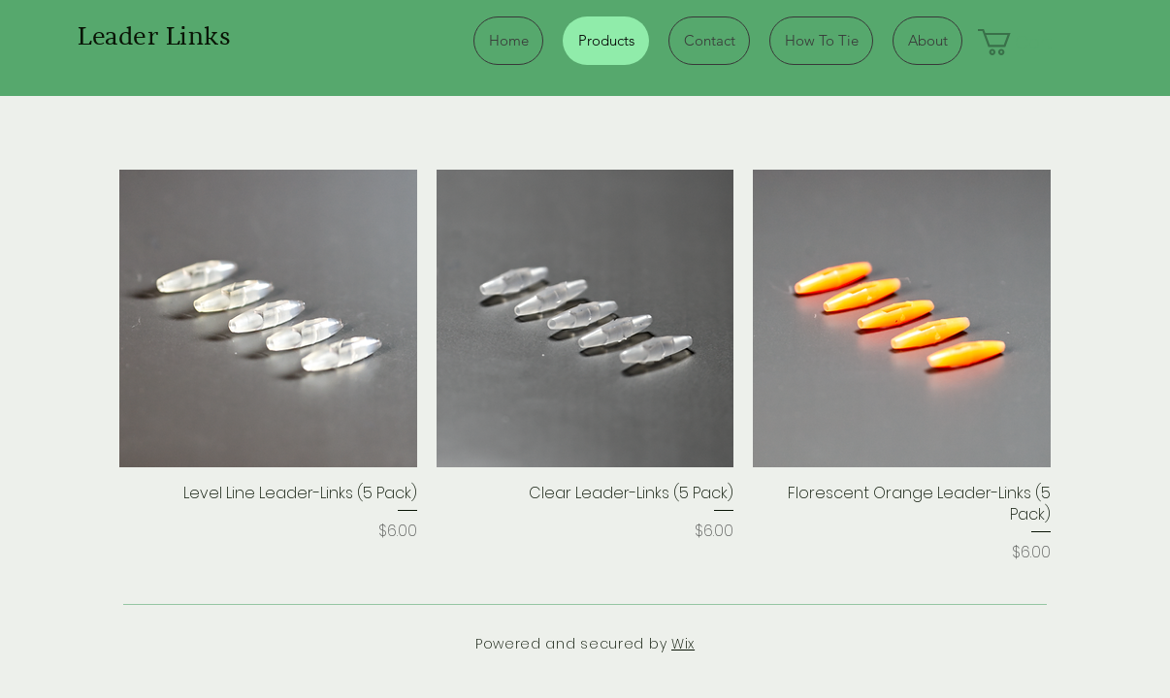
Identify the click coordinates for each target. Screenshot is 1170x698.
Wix (683, 643)
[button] (1031, 42)
